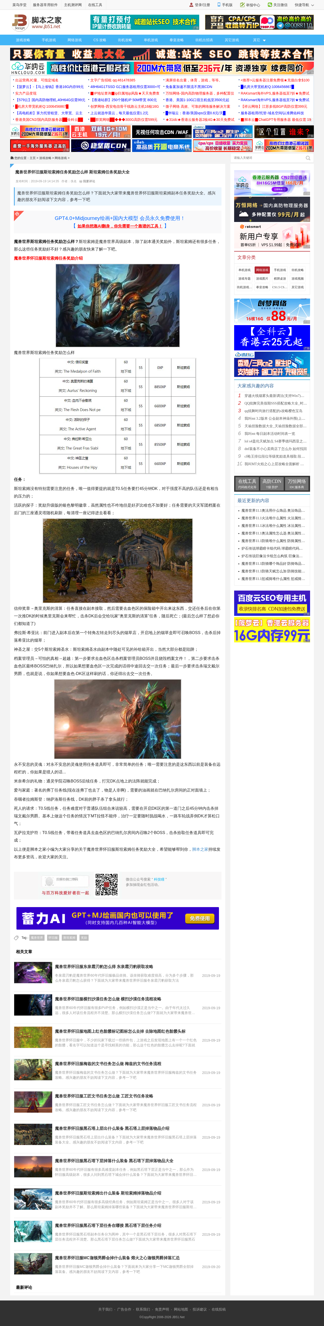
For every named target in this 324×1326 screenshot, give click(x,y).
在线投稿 (219, 1309)
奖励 (84, 937)
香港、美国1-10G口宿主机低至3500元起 (197, 100)
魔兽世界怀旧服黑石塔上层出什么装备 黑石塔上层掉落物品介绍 (112, 1128)
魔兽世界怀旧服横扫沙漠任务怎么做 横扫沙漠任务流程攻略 (108, 999)
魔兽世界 (37, 937)
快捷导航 (304, 5)
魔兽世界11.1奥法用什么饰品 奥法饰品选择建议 (278, 510)
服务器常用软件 (45, 5)
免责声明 (162, 1309)
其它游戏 (232, 40)
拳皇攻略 (177, 40)
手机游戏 (49, 40)
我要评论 (87, 181)
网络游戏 (75, 40)
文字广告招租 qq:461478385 (112, 80)
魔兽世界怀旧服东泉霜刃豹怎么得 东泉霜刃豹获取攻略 (104, 966)
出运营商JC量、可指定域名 (36, 80)
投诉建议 (200, 1309)
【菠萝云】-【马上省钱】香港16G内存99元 (49, 87)
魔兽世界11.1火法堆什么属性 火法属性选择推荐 (278, 518)
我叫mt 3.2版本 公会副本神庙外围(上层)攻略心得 (283, 418)
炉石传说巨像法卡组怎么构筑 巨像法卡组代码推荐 (280, 556)
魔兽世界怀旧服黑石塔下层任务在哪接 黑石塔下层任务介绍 (108, 1225)
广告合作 (124, 1309)
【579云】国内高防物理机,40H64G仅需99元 (50, 100)
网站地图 (181, 1309)
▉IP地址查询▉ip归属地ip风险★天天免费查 (124, 93)
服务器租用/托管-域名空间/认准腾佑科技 (272, 113)
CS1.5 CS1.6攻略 (280, 287)
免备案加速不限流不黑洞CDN (189, 87)
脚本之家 (200, 849)
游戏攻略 (23, 40)
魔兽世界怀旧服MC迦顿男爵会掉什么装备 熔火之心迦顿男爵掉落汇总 (117, 1258)
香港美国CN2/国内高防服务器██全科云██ (49, 120)
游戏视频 (298, 278)
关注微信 (280, 5)
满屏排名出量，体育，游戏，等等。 (194, 80)
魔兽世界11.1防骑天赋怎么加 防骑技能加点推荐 (278, 571)
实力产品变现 (25, 93)
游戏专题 (244, 278)
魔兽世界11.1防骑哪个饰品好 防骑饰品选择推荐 (278, 564)
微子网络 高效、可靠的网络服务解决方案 (198, 106)
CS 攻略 (99, 40)
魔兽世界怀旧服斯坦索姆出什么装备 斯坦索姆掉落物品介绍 (108, 1193)
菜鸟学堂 (19, 5)
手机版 (227, 5)
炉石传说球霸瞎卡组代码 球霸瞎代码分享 (273, 548)
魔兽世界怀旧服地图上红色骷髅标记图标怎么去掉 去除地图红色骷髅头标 (120, 1031)
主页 (33, 158)
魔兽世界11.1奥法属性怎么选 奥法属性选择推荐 (278, 533)
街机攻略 (125, 40)
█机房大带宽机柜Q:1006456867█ (267, 87)
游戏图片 (262, 278)
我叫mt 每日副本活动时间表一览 (270, 434)
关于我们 (105, 1309)
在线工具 (95, 5)
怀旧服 (53, 937)
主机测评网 (73, 5)
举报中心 (253, 5)
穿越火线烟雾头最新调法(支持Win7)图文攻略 (280, 396)
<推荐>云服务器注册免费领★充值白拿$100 (275, 80)
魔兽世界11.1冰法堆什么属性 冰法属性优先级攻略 (280, 526)
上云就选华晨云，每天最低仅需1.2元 (119, 113)
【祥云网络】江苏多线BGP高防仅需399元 (274, 106)
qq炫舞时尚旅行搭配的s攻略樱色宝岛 (273, 411)
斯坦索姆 (69, 937)
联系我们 (143, 1309)
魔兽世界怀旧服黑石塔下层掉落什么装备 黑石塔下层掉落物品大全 (114, 1161)
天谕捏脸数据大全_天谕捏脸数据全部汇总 (277, 426)
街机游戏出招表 (244, 287)
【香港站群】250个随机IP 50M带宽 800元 (123, 100)
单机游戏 (151, 40)
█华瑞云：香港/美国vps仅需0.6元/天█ (196, 113)
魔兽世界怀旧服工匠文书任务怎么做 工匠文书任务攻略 (104, 1096)
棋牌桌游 (280, 278)
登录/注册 (202, 5)
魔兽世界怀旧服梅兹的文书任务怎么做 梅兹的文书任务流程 (108, 1064)
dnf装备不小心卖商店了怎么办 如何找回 (276, 449)
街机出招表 (204, 40)
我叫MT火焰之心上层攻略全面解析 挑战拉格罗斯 (283, 464)
